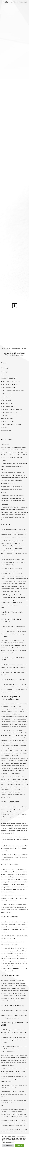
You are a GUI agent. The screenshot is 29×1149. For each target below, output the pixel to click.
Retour (3, 363)
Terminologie (4, 371)
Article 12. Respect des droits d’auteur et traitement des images (11, 417)
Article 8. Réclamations (7, 403)
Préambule (3, 375)
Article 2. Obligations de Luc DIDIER (10, 384)
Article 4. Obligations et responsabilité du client (13, 390)
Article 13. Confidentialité (7, 421)
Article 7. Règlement (6, 400)
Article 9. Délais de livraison (8, 406)
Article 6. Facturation (6, 397)
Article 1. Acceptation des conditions (10, 381)
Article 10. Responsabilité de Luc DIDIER (11, 409)
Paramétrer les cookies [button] (8, 1145)
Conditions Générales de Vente (8, 378)
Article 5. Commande (6, 394)
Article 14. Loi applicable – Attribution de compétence (11, 426)
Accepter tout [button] (19, 1145)
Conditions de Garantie (7, 430)
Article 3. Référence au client (8, 387)
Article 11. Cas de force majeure (9, 412)
